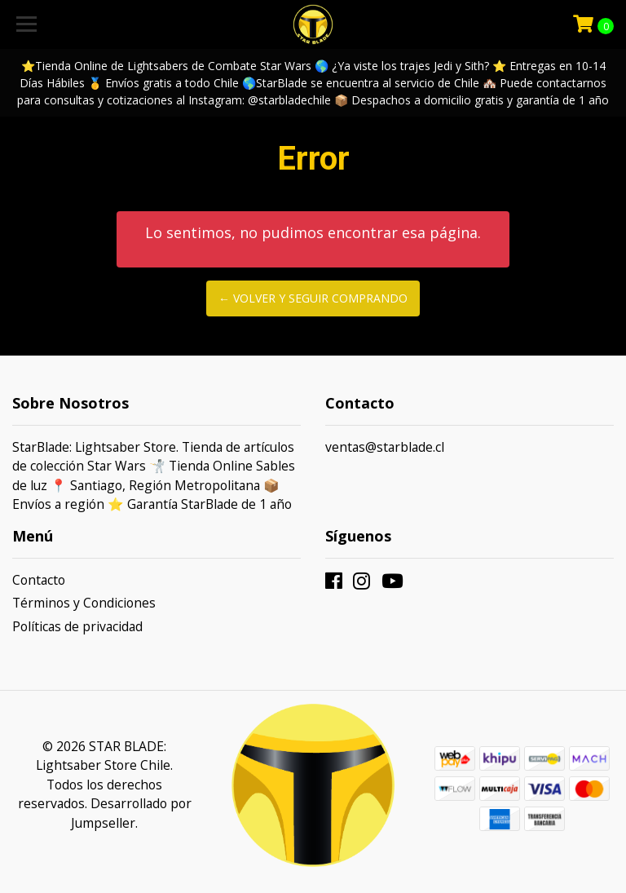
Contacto (38, 580)
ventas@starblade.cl (384, 447)
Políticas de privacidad (77, 626)
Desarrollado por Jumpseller (131, 813)
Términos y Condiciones (84, 603)
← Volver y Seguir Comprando (313, 298)
